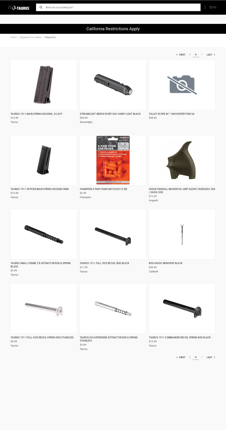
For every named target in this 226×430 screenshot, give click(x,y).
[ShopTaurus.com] (25, 7)
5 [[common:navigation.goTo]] (190, 54)
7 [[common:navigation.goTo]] (202, 54)
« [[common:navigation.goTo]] (181, 54)
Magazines (50, 37)
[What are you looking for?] (124, 7)
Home (14, 37)
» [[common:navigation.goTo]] (211, 54)
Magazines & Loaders (30, 37)
